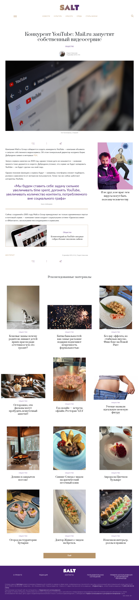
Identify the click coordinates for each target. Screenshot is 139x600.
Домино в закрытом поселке (23, 478)
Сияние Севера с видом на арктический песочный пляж (69, 479)
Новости (46, 16)
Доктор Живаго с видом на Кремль (69, 541)
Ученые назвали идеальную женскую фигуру (115, 409)
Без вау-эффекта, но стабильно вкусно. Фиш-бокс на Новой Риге (116, 340)
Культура (58, 16)
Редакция (43, 575)
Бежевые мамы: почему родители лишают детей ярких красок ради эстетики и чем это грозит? (23, 342)
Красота (69, 16)
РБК (35, 155)
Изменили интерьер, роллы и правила (115, 541)
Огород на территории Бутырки (23, 541)
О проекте (17, 575)
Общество (69, 46)
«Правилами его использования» (50, 590)
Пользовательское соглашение (95, 576)
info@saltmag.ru (97, 586)
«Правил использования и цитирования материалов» (103, 593)
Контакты (69, 575)
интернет (10, 255)
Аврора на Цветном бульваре (115, 478)
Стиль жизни (91, 16)
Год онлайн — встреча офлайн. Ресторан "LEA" (69, 409)
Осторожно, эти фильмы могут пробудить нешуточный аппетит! (23, 409)
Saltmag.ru (20, 584)
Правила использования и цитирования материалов (121, 576)
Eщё (69, 555)
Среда (79, 16)
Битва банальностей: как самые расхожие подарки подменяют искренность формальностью (69, 342)
